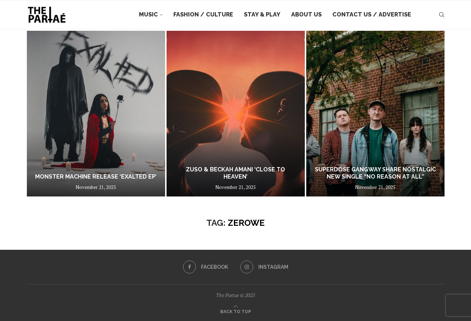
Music (148, 14)
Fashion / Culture (203, 14)
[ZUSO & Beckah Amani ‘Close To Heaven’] (236, 113)
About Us (306, 14)
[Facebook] (205, 267)
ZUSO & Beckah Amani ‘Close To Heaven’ (235, 173)
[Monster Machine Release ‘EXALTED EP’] (96, 113)
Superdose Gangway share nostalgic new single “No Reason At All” (375, 173)
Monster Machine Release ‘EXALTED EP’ (96, 176)
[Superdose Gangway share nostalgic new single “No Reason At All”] (375, 113)
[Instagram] (264, 267)
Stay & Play (262, 14)
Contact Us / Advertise (371, 14)
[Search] (441, 14)
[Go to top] (235, 311)
